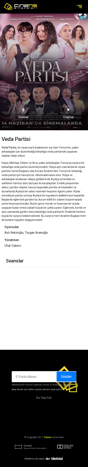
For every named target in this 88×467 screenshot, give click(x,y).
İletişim (38, 418)
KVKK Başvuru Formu (56, 427)
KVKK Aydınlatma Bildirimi (25, 427)
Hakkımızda (30, 413)
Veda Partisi (9, 147)
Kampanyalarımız (68, 413)
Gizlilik (75, 427)
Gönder (66, 376)
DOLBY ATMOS (47, 413)
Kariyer (50, 418)
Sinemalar (14, 413)
